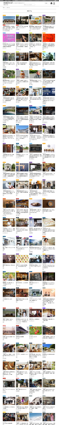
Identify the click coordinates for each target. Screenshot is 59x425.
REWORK (44, 0)
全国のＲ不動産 (8, 0)
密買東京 (16, 0)
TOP (4, 7)
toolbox (30, 0)
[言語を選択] (47, 3)
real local (37, 0)
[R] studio (23, 0)
